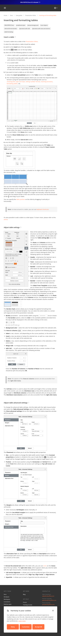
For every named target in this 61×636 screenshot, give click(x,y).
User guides (19, 15)
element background (32, 25)
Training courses (27, 605)
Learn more (22, 621)
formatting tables (12, 84)
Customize (25, 627)
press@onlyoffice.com (48, 604)
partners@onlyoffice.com (49, 600)
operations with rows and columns (41, 28)
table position (20, 199)
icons (45, 566)
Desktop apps (7, 604)
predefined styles (20, 25)
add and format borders (11, 28)
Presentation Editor (30, 15)
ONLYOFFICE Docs (9, 25)
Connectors (7, 602)
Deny (13, 627)
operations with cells (24, 28)
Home (5, 15)
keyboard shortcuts (43, 209)
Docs (11, 15)
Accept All (38, 627)
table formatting (9, 32)
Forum (25, 602)
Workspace (7, 599)
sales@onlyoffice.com (48, 596)
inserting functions (47, 82)
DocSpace (6, 597)
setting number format (33, 82)
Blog (24, 594)
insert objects (44, 25)
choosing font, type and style (16, 82)
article (6, 219)
